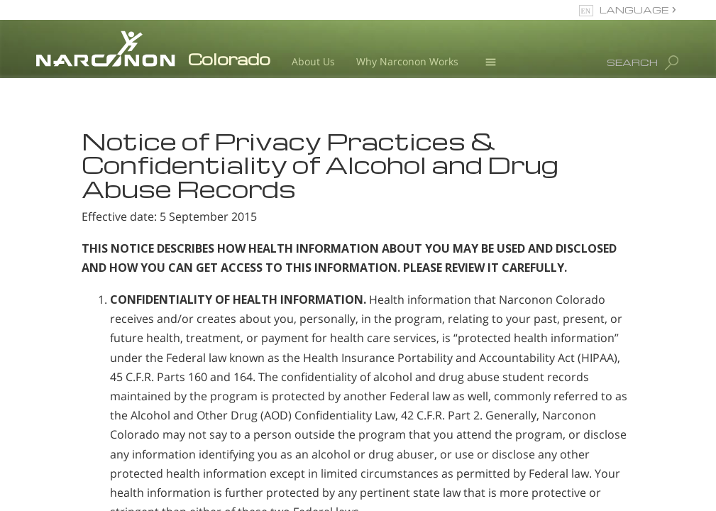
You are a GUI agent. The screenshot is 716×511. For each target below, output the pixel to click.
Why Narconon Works (407, 61)
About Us (313, 61)
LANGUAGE (634, 10)
